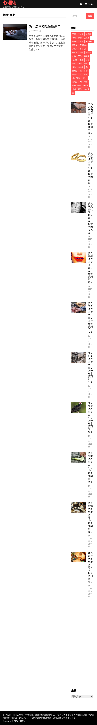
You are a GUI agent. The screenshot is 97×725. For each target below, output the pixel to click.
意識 (80, 63)
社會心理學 (76, 78)
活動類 (74, 71)
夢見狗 (74, 49)
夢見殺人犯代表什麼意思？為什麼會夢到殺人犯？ (90, 218)
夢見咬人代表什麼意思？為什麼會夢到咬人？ (90, 318)
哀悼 (81, 41)
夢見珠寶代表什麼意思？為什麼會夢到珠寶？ (90, 567)
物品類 (74, 74)
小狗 (74, 56)
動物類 (74, 41)
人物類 (88, 34)
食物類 (86, 89)
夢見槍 (74, 45)
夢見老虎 (83, 49)
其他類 (86, 38)
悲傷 (81, 60)
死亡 (87, 67)
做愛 (80, 38)
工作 (80, 56)
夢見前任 (89, 41)
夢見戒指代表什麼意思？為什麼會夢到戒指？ (90, 168)
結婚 (85, 78)
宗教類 (88, 52)
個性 (74, 38)
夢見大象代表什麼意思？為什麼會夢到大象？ (90, 118)
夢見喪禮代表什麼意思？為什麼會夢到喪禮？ (90, 467)
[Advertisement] (82, 643)
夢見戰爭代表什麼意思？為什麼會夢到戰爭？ (90, 368)
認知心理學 (76, 85)
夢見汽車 (83, 45)
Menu (89, 4)
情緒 (74, 63)
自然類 (74, 82)
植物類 (80, 67)
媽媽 (81, 52)
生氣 (86, 74)
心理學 (74, 60)
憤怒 (86, 63)
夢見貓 (74, 52)
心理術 (21, 721)
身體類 (85, 85)
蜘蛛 (86, 82)
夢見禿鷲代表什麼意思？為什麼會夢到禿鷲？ (90, 418)
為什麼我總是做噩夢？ (44, 26)
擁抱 (74, 67)
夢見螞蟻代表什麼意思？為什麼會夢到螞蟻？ (90, 268)
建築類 (86, 56)
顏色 (80, 89)
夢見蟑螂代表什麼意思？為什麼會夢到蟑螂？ (90, 517)
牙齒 (86, 71)
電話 (74, 89)
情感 (87, 60)
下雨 (74, 34)
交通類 (80, 34)
